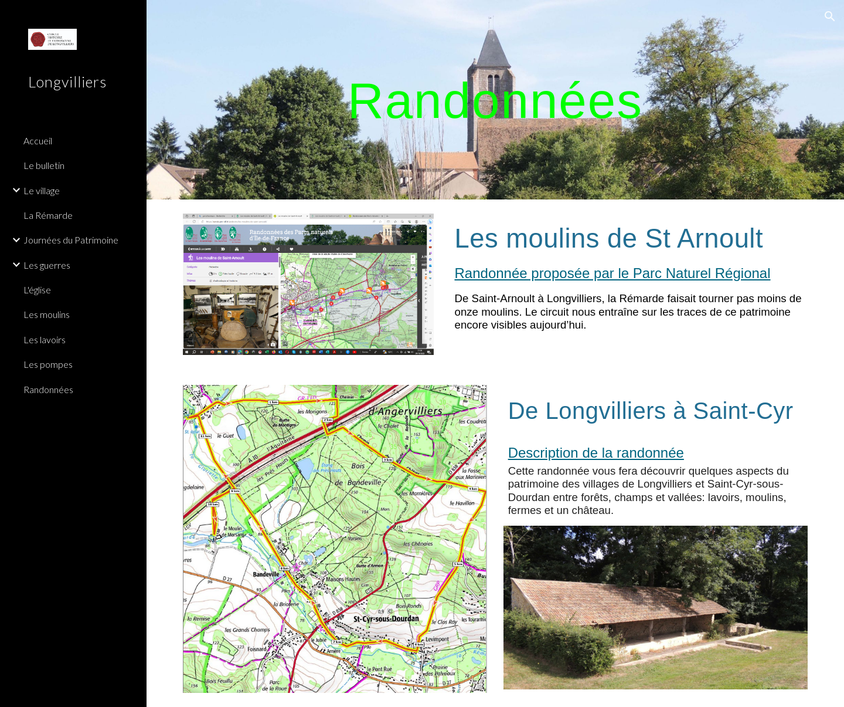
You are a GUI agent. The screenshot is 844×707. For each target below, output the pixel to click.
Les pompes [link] (48, 364)
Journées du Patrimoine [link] (70, 239)
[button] (830, 16)
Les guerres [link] (46, 264)
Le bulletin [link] (43, 165)
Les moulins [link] (46, 314)
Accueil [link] (37, 140)
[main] (495, 99)
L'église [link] (37, 289)
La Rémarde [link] (48, 215)
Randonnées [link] (48, 389)
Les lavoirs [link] (44, 339)
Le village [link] (41, 190)
